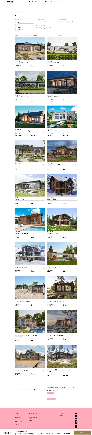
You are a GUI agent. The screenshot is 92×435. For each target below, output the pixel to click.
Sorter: (26, 35)
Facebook (60, 413)
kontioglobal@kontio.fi (19, 422)
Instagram (60, 415)
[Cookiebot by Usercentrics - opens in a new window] (7, 433)
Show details (18, 432)
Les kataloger (51, 398)
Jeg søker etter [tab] (19, 19)
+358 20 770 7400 (18, 421)
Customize (82, 430)
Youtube (60, 417)
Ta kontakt (51, 393)
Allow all (82, 426)
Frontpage (17, 12)
